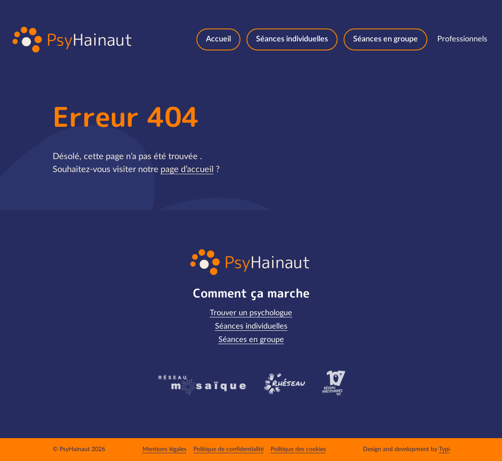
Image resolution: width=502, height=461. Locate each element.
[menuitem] (218, 39)
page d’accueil (187, 169)
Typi (444, 449)
